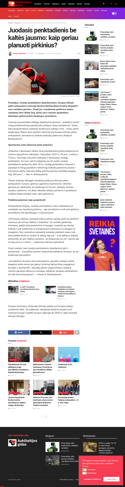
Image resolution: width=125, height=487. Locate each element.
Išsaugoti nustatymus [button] (92, 479)
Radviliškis (81, 10)
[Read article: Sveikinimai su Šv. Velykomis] (69, 354)
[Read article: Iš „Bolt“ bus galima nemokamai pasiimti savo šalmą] (13, 289)
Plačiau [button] (85, 466)
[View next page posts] (46, 416)
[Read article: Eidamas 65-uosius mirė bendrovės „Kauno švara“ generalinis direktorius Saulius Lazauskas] (44, 387)
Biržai (27, 10)
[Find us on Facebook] (111, 3)
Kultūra (87, 4)
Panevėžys (11, 10)
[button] (84, 469)
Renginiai (71, 4)
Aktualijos (14, 393)
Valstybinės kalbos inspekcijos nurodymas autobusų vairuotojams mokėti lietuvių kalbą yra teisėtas (67, 291)
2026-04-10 (37, 375)
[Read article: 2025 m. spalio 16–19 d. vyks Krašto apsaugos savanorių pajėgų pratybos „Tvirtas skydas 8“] (90, 447)
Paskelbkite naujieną (66, 479)
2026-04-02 (12, 408)
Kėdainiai (41, 10)
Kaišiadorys (49, 10)
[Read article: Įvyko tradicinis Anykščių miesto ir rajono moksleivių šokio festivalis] (92, 204)
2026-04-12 (61, 299)
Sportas (47, 4)
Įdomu (64, 4)
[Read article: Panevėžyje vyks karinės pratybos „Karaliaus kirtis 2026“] (92, 49)
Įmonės (79, 4)
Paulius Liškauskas (19, 53)
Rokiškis (89, 10)
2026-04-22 (24, 294)
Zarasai (16, 16)
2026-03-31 (62, 406)
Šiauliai (96, 10)
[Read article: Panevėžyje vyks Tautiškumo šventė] (92, 83)
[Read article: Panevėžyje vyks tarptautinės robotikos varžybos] (92, 36)
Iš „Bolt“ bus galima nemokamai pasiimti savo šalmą (29, 289)
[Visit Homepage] (19, 4)
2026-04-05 (62, 370)
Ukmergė (104, 10)
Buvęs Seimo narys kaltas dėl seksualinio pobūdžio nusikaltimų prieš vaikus (108, 66)
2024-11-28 (33, 53)
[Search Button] (116, 4)
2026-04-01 (37, 408)
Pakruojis (73, 10)
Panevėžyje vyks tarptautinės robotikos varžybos (107, 34)
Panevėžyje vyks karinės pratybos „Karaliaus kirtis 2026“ (70, 458)
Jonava (33, 10)
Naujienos (37, 4)
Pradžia (10, 23)
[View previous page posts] (42, 416)
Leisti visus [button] (111, 479)
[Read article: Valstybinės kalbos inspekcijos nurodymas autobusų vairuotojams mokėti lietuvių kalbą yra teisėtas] (50, 289)
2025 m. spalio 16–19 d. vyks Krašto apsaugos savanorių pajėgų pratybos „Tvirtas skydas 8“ (107, 448)
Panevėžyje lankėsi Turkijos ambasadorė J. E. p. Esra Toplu (68, 400)
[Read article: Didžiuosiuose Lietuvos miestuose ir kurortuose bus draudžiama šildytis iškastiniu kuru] (44, 354)
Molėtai (65, 10)
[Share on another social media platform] (77, 332)
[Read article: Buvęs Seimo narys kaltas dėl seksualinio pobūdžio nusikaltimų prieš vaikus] (92, 65)
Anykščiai (20, 10)
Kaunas (38, 360)
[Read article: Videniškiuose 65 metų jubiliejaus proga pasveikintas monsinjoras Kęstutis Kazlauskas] (19, 354)
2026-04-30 (104, 138)
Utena (10, 16)
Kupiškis (58, 10)
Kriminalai (55, 4)
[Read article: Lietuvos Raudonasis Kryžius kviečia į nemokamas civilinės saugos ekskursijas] (19, 387)
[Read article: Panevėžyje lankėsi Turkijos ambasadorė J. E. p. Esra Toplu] (69, 387)
